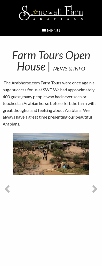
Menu (51, 30)
